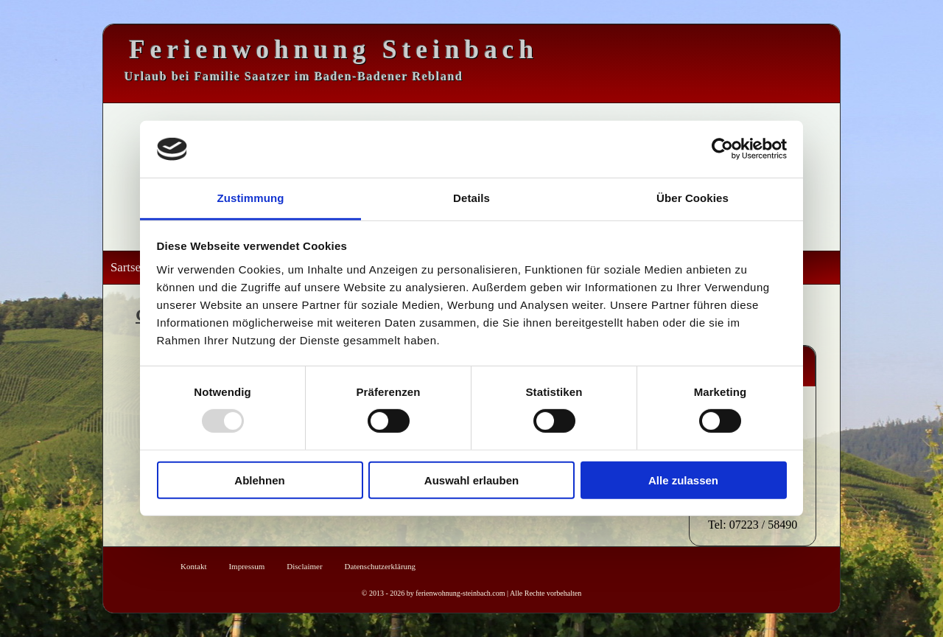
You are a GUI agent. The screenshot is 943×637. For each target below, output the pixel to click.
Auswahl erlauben (471, 479)
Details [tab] (471, 198)
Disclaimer (304, 566)
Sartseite (132, 267)
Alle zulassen (683, 479)
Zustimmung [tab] (250, 198)
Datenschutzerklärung (380, 566)
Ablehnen (259, 479)
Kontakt (193, 566)
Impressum (246, 566)
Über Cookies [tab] (692, 198)
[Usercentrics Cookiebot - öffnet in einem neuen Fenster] (722, 149)
